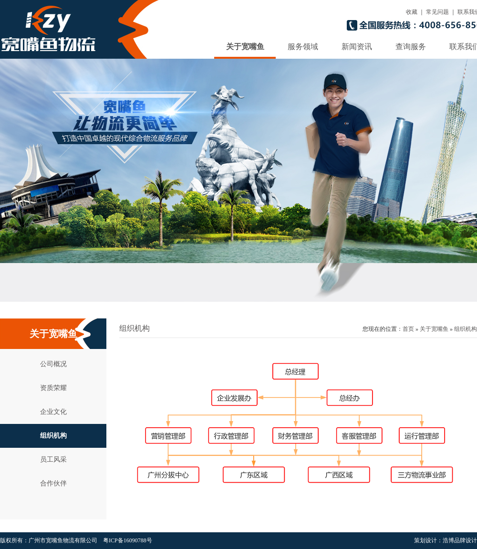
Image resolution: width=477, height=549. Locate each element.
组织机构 (53, 435)
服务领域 (303, 46)
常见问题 (437, 12)
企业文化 (53, 411)
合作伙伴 (53, 483)
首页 (408, 329)
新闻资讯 (357, 46)
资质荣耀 (53, 387)
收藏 (411, 12)
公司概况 (53, 364)
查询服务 (410, 46)
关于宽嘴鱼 (245, 46)
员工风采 (53, 459)
